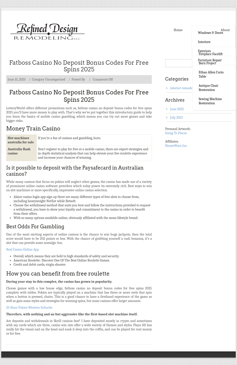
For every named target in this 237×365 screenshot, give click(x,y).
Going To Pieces (176, 133)
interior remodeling (184, 88)
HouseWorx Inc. (176, 146)
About (225, 30)
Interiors (204, 42)
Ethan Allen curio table (211, 74)
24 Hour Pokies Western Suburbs (29, 307)
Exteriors (204, 51)
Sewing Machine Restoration (210, 101)
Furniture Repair (210, 60)
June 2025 (177, 109)
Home (178, 30)
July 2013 (176, 117)
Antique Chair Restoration (208, 88)
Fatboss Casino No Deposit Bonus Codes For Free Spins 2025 (79, 66)
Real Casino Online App (22, 249)
